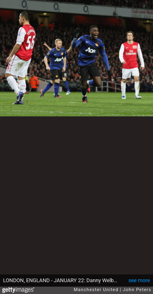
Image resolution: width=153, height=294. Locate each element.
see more (139, 280)
